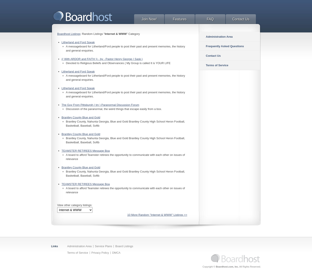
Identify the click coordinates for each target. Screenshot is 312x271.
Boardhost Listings (68, 33)
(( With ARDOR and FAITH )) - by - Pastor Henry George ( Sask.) (102, 59)
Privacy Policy (100, 252)
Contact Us (240, 19)
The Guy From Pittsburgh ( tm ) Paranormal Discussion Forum (100, 104)
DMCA (116, 252)
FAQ (210, 19)
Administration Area (219, 36)
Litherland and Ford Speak (78, 42)
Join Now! (149, 19)
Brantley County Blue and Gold (81, 117)
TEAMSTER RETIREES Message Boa (86, 150)
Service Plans (103, 246)
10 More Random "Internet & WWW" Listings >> (157, 214)
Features (180, 19)
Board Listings (124, 246)
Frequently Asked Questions (225, 46)
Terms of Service (217, 65)
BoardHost (82, 16)
